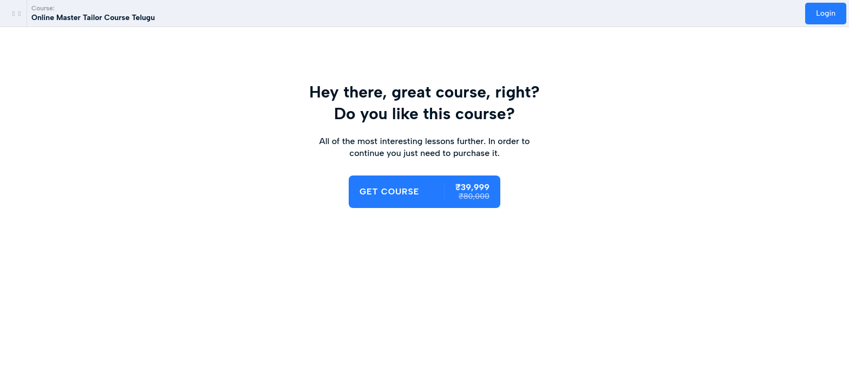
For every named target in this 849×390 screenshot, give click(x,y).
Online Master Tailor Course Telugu (93, 17)
